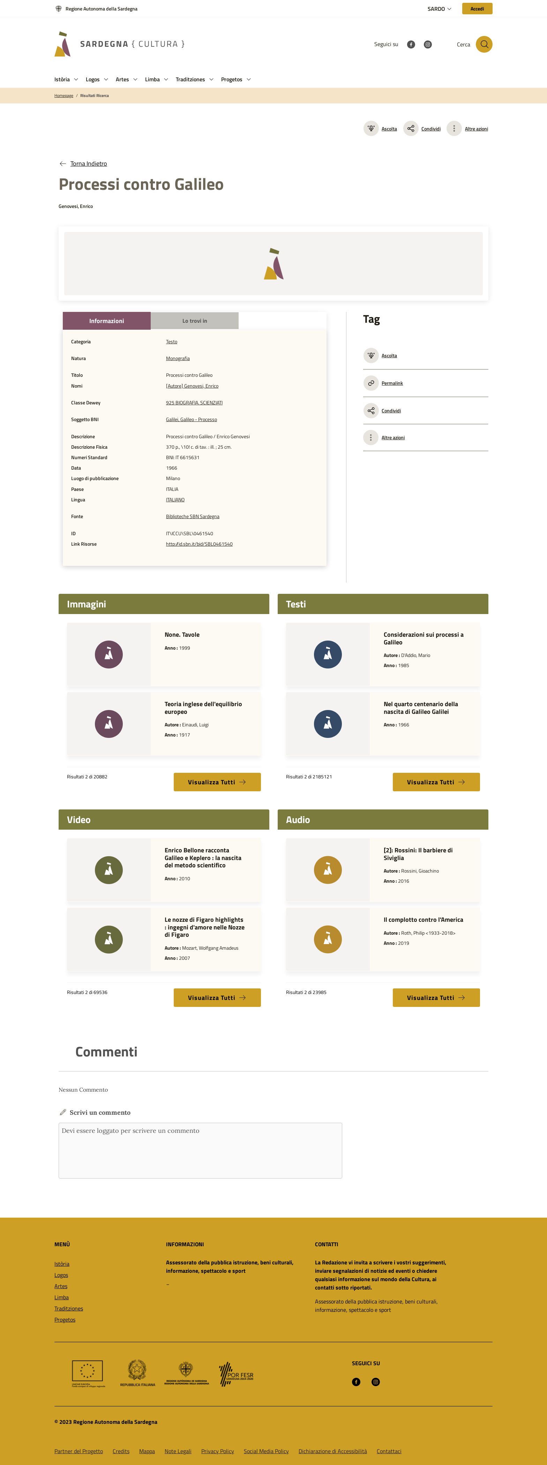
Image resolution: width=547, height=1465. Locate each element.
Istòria (61, 1264)
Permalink (383, 383)
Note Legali (178, 1451)
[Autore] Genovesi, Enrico (192, 386)
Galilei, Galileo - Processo (191, 419)
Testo (171, 341)
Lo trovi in (194, 320)
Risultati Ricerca (94, 95)
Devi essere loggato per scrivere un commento (200, 1151)
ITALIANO (175, 499)
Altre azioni (476, 128)
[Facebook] (411, 44)
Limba (61, 1297)
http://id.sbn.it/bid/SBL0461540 (199, 544)
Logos (61, 1275)
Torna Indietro (83, 163)
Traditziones (68, 1308)
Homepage (63, 95)
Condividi (422, 128)
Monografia (178, 358)
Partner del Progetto (78, 1451)
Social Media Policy (266, 1451)
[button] (76, 79)
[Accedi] (477, 8)
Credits (121, 1451)
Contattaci (389, 1451)
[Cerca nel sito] (484, 44)
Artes (60, 1286)
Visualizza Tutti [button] (217, 782)
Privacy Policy (217, 1451)
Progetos (64, 1319)
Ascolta (380, 128)
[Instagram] (428, 44)
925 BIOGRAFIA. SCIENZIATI (194, 402)
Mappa (147, 1451)
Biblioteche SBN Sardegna (192, 516)
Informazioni (106, 321)
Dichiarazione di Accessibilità (333, 1451)
